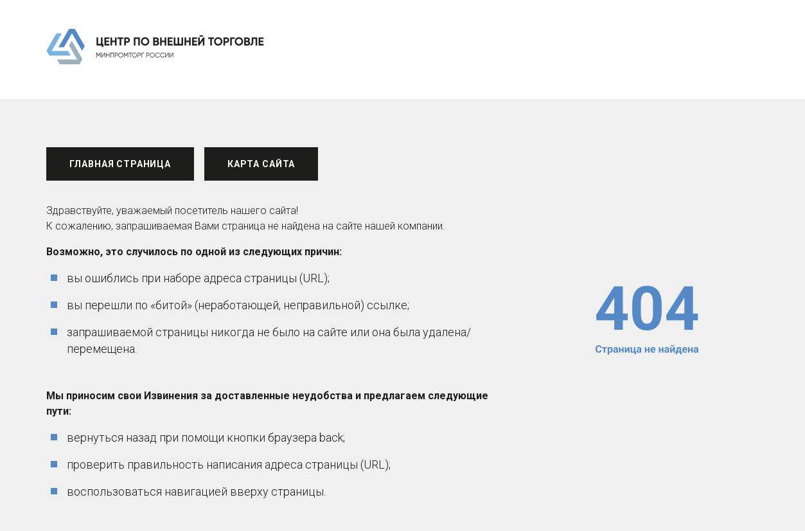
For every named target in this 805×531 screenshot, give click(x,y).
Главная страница (120, 164)
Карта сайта (261, 164)
